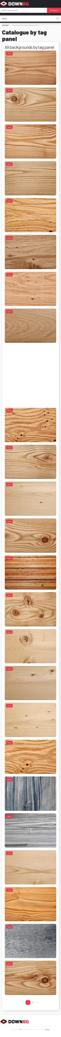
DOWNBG (5, 25)
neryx (47, 1029)
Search (54, 10)
